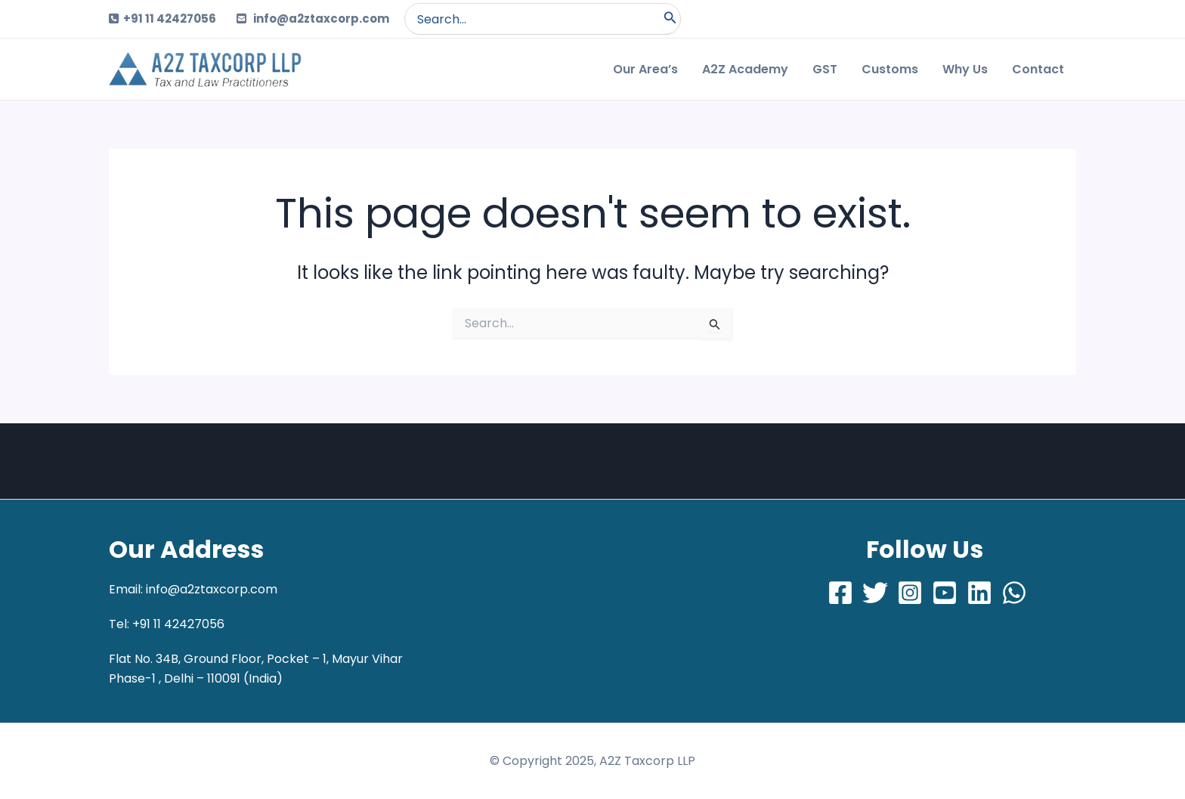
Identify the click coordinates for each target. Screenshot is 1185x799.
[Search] (670, 19)
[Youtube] (945, 592)
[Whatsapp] (1014, 592)
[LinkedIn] (979, 592)
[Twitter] (875, 592)
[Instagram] (910, 592)
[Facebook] (840, 592)
